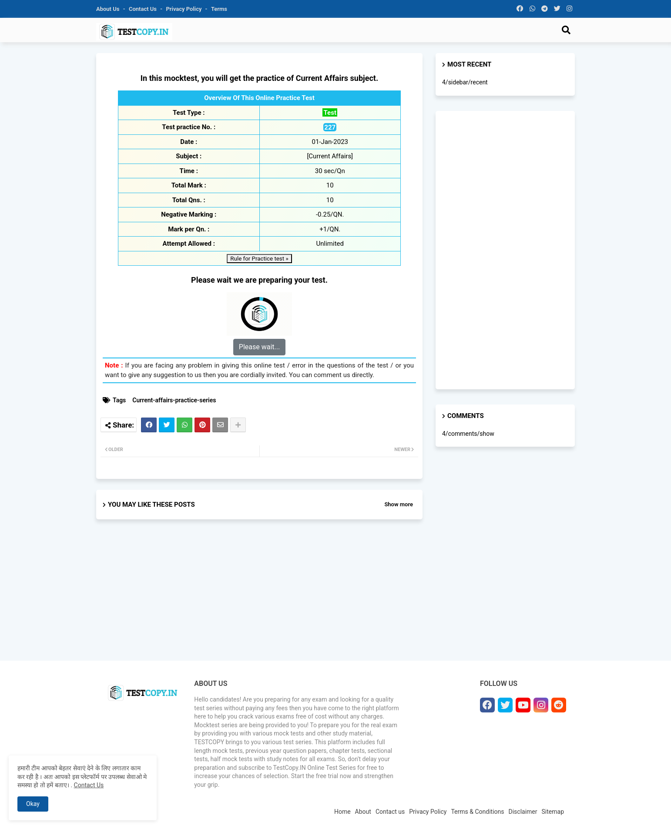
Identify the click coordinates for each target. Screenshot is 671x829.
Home (342, 811)
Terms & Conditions (477, 811)
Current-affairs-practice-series (174, 400)
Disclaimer (523, 811)
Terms (219, 9)
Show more (398, 504)
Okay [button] (33, 803)
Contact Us (89, 785)
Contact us (143, 9)
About (363, 811)
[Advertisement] (259, 598)
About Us (108, 9)
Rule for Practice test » (259, 258)
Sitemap (553, 811)
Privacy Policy (184, 9)
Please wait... (259, 347)
